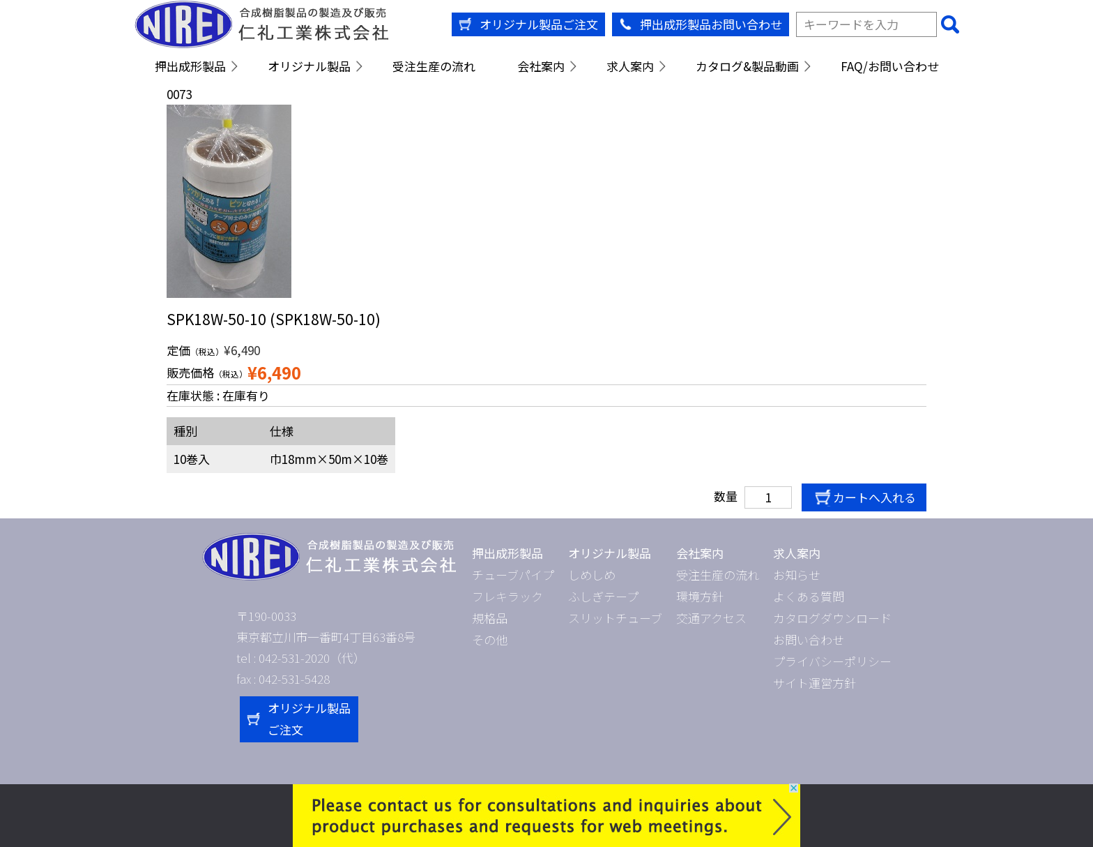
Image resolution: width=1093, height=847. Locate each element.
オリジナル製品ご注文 (539, 24)
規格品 (489, 618)
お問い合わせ (808, 639)
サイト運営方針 (814, 682)
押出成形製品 (190, 66)
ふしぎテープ (603, 596)
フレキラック (507, 596)
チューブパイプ (513, 574)
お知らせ (796, 574)
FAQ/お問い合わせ (890, 66)
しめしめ (592, 574)
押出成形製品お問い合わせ (711, 24)
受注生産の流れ (433, 66)
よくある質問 (808, 596)
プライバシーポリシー (832, 661)
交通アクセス (711, 618)
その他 (489, 639)
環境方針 (700, 596)
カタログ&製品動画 (747, 66)
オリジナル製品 (309, 66)
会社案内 (541, 66)
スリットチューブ (615, 618)
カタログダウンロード (832, 618)
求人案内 (630, 66)
